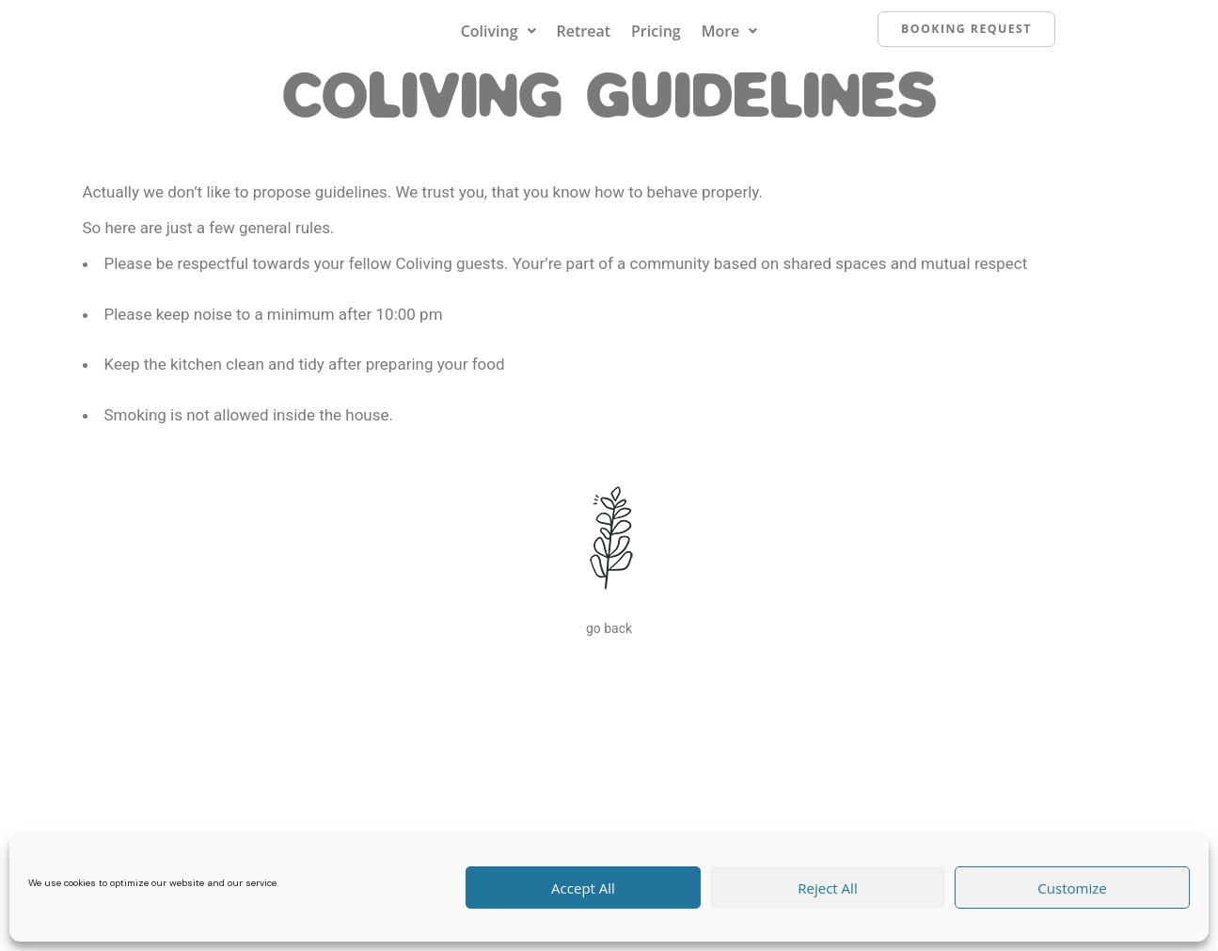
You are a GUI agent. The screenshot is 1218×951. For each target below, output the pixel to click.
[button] (498, 40)
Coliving (498, 40)
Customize (1071, 888)
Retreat (584, 40)
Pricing (656, 40)
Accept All (583, 888)
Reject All (827, 888)
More (730, 40)
